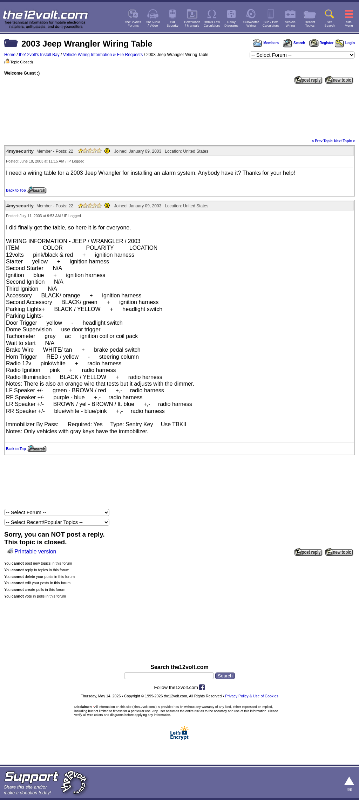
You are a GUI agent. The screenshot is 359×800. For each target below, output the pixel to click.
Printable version (35, 551)
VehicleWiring (290, 23)
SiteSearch (329, 23)
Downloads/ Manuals (192, 23)
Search (294, 43)
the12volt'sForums (133, 23)
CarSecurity (172, 23)
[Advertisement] (179, 111)
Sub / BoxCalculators (271, 23)
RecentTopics (310, 23)
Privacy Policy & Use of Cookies (251, 696)
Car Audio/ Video (153, 23)
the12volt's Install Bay (39, 54)
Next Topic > (344, 141)
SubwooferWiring (251, 23)
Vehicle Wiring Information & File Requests (103, 54)
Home (9, 54)
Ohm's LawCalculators (212, 23)
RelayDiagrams (231, 23)
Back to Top (16, 190)
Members (266, 43)
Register (321, 43)
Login (345, 43)
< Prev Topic (322, 141)
